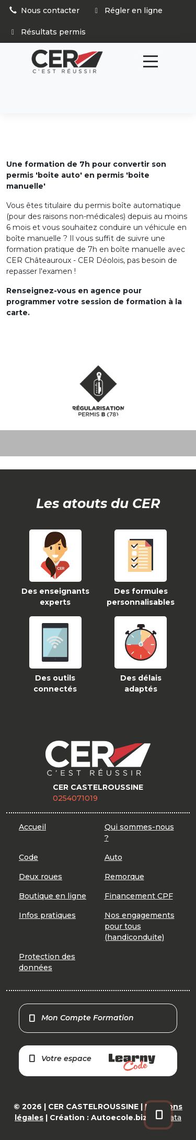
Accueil (32, 827)
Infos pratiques (47, 915)
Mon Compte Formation (81, 1017)
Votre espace (91, 1062)
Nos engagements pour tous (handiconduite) (140, 926)
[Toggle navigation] (150, 61)
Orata (171, 1117)
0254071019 (75, 798)
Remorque (124, 876)
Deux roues (40, 876)
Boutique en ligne (52, 896)
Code (28, 857)
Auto (113, 857)
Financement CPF (139, 896)
